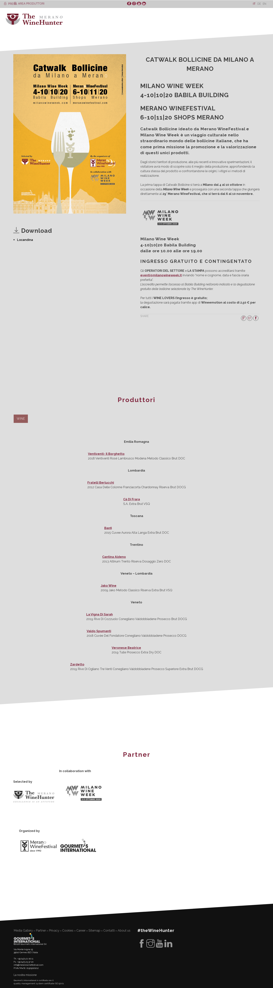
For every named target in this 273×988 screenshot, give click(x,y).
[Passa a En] (264, 3)
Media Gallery (23, 930)
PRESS (10, 3)
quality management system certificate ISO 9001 (39, 983)
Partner (41, 930)
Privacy (54, 930)
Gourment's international (27, 938)
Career (81, 930)
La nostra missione (25, 974)
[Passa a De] (259, 3)
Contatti (109, 930)
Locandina (25, 240)
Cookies (67, 930)
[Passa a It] (254, 3)
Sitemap (94, 930)
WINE (21, 418)
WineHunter (34, 19)
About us (124, 930)
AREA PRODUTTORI (29, 3)
